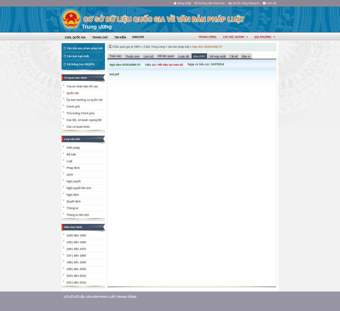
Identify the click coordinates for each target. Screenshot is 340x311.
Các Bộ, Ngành (235, 37)
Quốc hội (72, 93)
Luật (69, 161)
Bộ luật (71, 154)
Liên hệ (269, 3)
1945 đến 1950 (76, 235)
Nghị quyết (73, 181)
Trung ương (207, 37)
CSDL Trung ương (154, 46)
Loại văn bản (72, 139)
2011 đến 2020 (76, 282)
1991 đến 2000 (76, 269)
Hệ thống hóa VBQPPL (81, 64)
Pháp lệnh (73, 167)
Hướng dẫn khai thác (210, 3)
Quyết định (74, 201)
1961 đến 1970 (76, 249)
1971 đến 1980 (76, 255)
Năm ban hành (73, 227)
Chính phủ (73, 106)
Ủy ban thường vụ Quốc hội (85, 99)
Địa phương (265, 37)
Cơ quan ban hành (75, 77)
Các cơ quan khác (78, 126)
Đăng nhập (182, 3)
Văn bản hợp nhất (78, 56)
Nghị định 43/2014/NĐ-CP (207, 46)
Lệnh (70, 174)
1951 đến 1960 (76, 242)
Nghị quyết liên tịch (79, 188)
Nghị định (73, 194)
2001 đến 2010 (76, 275)
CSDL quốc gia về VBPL (126, 46)
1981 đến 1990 (76, 262)
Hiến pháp (73, 147)
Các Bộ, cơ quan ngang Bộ (84, 120)
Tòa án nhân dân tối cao (82, 86)
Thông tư (72, 208)
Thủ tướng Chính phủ (81, 113)
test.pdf (114, 74)
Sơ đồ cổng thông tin (244, 3)
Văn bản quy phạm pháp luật (85, 48)
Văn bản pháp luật (178, 46)
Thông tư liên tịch (78, 215)
